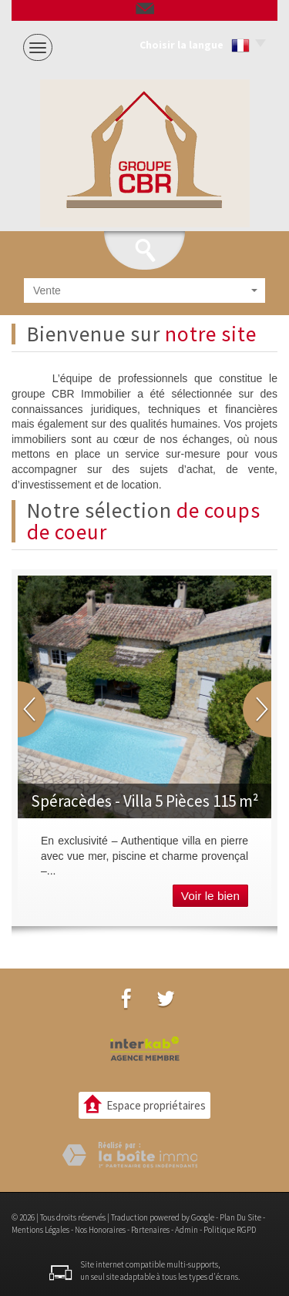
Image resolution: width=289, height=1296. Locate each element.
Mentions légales (40, 1229)
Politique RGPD (229, 1229)
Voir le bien (210, 895)
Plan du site (240, 1217)
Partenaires (150, 1229)
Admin (186, 1229)
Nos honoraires (100, 1229)
